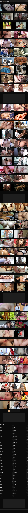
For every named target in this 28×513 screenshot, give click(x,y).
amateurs (7, 427)
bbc (7, 437)
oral (21, 451)
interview (7, 492)
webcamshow (21, 490)
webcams (21, 489)
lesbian (21, 430)
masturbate (21, 436)
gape (7, 474)
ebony (7, 455)
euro (7, 459)
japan (7, 493)
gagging (7, 471)
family (7, 465)
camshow (7, 445)
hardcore (7, 483)
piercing (21, 460)
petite (21, 459)
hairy (7, 478)
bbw (7, 439)
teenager (21, 481)
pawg (21, 457)
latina (21, 428)
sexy (21, 469)
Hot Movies (5, 1)
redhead (21, 463)
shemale (21, 474)
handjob (7, 480)
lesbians (21, 431)
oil (21, 448)
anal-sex (7, 430)
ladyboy (21, 425)
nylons (21, 445)
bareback (7, 436)
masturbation (21, 439)
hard (7, 481)
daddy (7, 448)
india (7, 486)
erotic (7, 457)
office (21, 446)
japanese (7, 495)
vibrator (21, 484)
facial (7, 463)
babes (7, 434)
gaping (7, 475)
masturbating (21, 437)
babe (7, 433)
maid (21, 433)
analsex (7, 431)
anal (7, 428)
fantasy (7, 469)
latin (21, 427)
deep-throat (7, 449)
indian (7, 487)
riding (21, 466)
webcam (21, 487)
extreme (7, 462)
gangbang (7, 472)
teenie (21, 483)
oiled (21, 449)
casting (7, 446)
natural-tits (21, 442)
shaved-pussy (21, 472)
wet (21, 492)
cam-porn (7, 440)
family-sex (7, 468)
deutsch (7, 454)
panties (21, 454)
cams (7, 443)
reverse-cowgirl (21, 465)
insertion (7, 489)
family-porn (7, 466)
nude (21, 443)
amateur (7, 425)
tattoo (21, 478)
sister (21, 475)
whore (21, 493)
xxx (21, 495)
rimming (21, 468)
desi (7, 452)
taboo (21, 477)
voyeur (21, 486)
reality (21, 462)
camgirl (7, 442)
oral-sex (21, 452)
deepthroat (7, 451)
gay (7, 477)
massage (21, 434)
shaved (21, 471)
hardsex (7, 484)
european (7, 460)
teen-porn (21, 480)
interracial (7, 490)
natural (21, 440)
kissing (7, 496)
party (21, 455)
